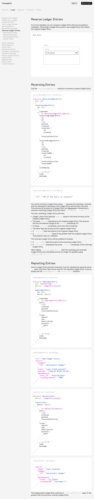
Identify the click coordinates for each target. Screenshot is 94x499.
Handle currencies (9, 53)
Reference (20, 10)
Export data (6, 62)
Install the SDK (8, 22)
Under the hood (8, 64)
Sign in (74, 3)
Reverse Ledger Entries (11, 31)
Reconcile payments (9, 28)
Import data (6, 58)
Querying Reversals (10, 37)
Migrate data (7, 60)
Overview (5, 10)
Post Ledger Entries (10, 24)
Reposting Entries (10, 35)
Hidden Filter (8, 39)
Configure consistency (10, 51)
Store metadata (8, 43)
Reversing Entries (10, 33)
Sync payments (8, 26)
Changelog (30, 10)
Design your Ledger (9, 18)
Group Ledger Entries (10, 56)
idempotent (72, 208)
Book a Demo (86, 3)
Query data (6, 47)
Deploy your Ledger (9, 20)
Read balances (7, 45)
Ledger (12, 10)
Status (39, 10)
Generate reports (8, 49)
